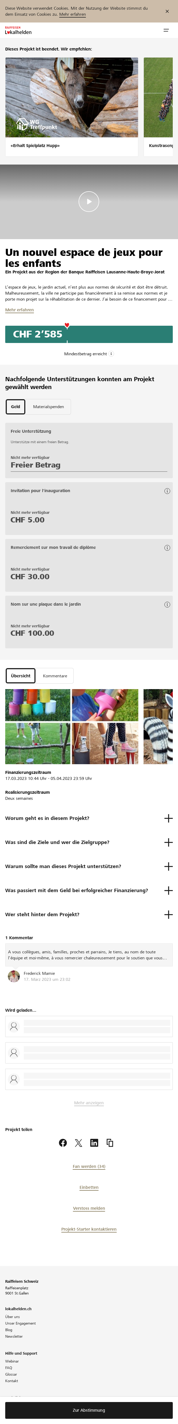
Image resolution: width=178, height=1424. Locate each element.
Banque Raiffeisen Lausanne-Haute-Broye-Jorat (116, 271)
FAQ (8, 1368)
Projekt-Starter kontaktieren (89, 1229)
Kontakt (11, 1381)
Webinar (12, 1361)
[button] (166, 30)
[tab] (15, 407)
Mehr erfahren (72, 14)
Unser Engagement (20, 1323)
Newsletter (14, 1336)
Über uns (12, 1317)
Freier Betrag (36, 464)
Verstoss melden (89, 1208)
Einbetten (89, 1187)
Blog (8, 1330)
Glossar (11, 1374)
